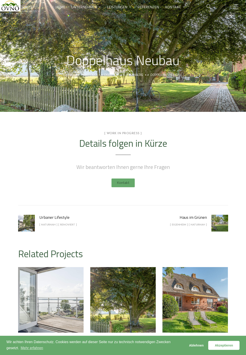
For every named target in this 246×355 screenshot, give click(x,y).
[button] (123, 183)
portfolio (89, 74)
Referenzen (148, 7)
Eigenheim (111, 74)
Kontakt (173, 7)
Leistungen (117, 7)
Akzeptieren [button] (224, 345)
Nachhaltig (134, 74)
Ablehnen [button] (196, 345)
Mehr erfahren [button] (32, 348)
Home (60, 7)
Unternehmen (84, 7)
